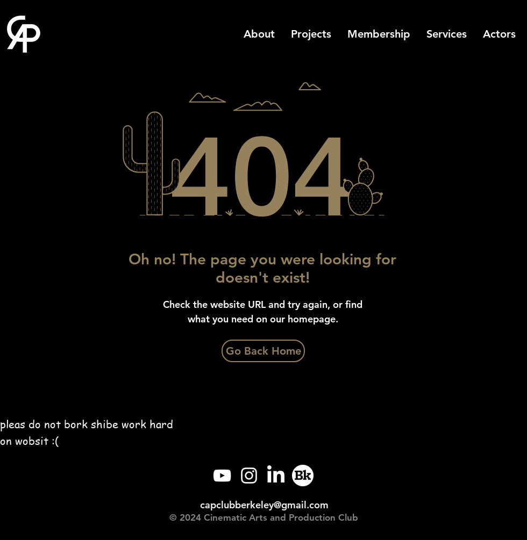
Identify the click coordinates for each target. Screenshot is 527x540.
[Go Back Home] (263, 351)
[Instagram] (249, 475)
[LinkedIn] (276, 475)
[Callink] (303, 475)
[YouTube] (222, 475)
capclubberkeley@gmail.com (264, 505)
